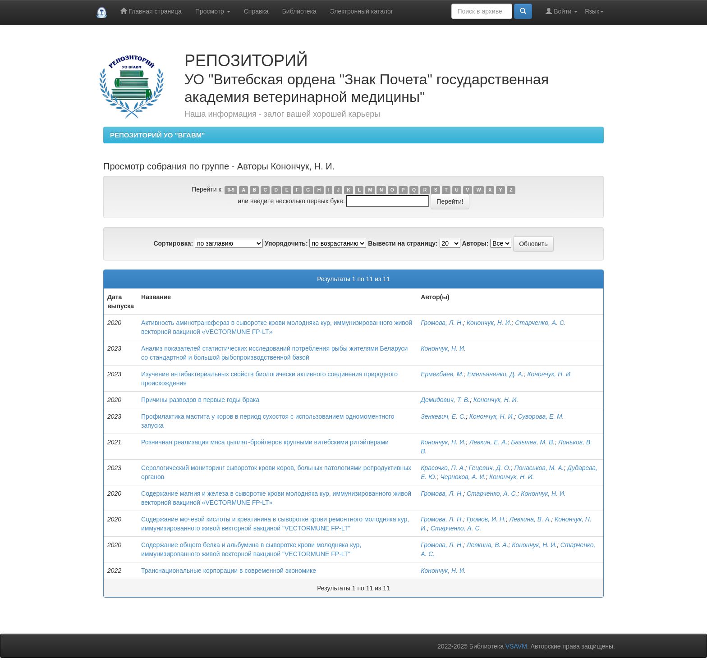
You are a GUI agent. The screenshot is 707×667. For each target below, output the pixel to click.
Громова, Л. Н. (442, 322)
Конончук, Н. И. (489, 322)
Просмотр (212, 11)
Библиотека (299, 11)
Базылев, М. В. (533, 442)
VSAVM (516, 646)
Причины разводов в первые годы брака (200, 399)
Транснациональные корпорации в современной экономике (228, 570)
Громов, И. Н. (486, 519)
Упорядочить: (286, 243)
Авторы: (475, 243)
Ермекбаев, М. (442, 374)
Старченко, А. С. (540, 322)
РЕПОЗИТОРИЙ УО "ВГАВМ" (157, 135)
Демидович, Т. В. (445, 399)
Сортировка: (173, 243)
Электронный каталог (361, 11)
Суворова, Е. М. (541, 416)
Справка (256, 11)
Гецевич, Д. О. (490, 467)
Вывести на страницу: (402, 243)
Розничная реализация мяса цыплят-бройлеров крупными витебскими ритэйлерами (265, 442)
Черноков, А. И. (463, 476)
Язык (594, 11)
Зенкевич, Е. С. (443, 416)
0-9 (231, 189)
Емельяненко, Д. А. (495, 374)
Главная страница (150, 11)
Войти (562, 11)
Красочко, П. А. (443, 467)
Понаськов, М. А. (539, 467)
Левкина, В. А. (530, 519)
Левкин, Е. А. (488, 442)
